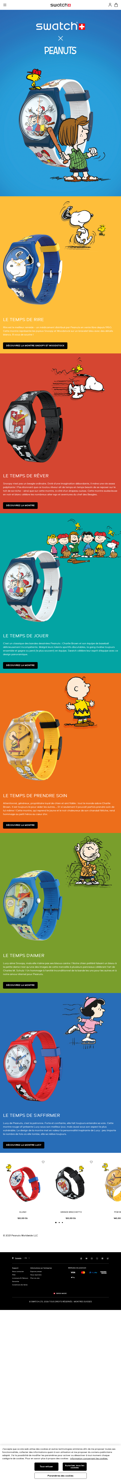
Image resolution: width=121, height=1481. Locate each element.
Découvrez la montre (20, 506)
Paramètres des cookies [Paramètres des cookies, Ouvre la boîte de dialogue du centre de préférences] (60, 1476)
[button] (5, 5)
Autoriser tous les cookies (74, 1467)
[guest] (110, 5)
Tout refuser (46, 1467)
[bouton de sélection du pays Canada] (16, 1257)
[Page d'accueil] (61, 5)
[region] (60, 1463)
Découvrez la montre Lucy (23, 1145)
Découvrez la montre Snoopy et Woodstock (35, 346)
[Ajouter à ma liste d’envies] (43, 1162)
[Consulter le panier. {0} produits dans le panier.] (116, 5)
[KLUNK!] (23, 1190)
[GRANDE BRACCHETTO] (71, 1190)
